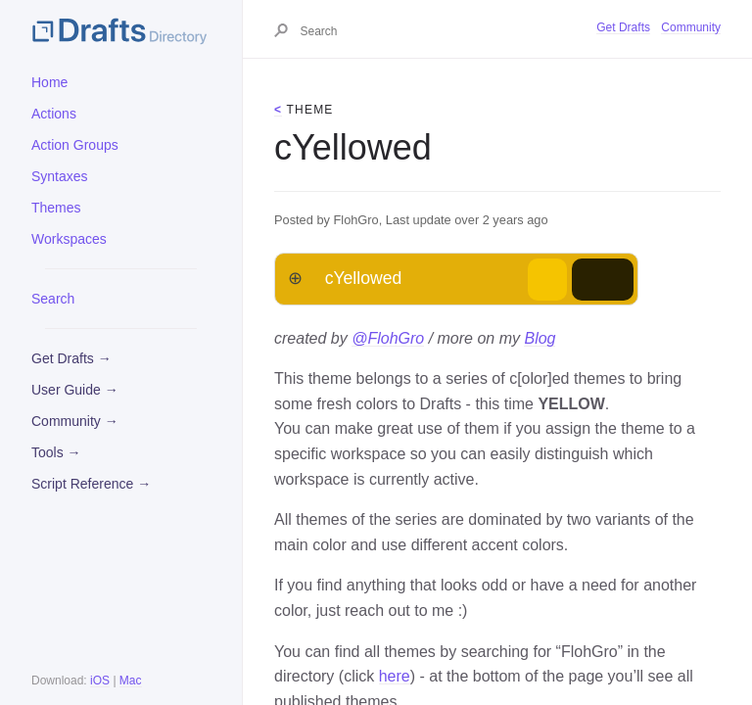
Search (52, 298)
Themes (56, 207)
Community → (74, 421)
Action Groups (74, 145)
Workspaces (69, 239)
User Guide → (74, 390)
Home (49, 82)
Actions (53, 113)
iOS (100, 680)
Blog (539, 338)
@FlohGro (388, 338)
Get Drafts (623, 27)
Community (691, 27)
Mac (130, 680)
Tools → (56, 452)
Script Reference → (91, 484)
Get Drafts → (71, 358)
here (394, 676)
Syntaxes (59, 176)
